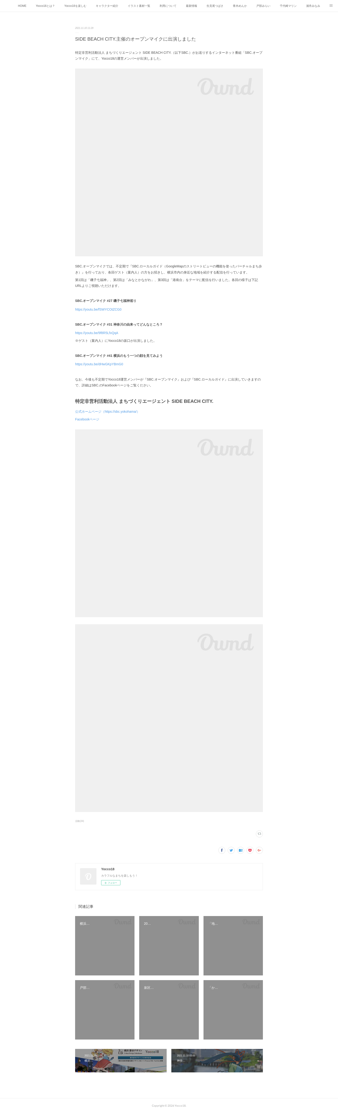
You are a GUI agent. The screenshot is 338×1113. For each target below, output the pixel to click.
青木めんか (240, 6)
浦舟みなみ (313, 6)
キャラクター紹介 (107, 6)
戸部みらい (263, 6)
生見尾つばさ (215, 6)
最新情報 (191, 6)
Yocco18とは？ (45, 6)
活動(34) (79, 821)
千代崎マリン (288, 6)
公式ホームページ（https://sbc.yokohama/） (107, 411)
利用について (168, 6)
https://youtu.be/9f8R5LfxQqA (96, 333)
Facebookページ (87, 419)
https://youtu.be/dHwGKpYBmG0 (99, 364)
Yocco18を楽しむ (75, 6)
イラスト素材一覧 (139, 6)
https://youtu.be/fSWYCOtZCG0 (98, 309)
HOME (22, 6)
